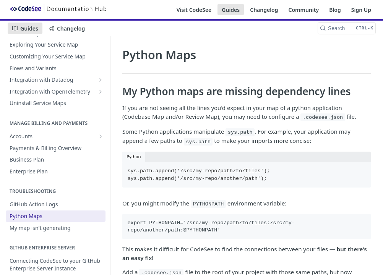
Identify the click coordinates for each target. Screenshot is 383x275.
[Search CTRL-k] (346, 28)
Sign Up (361, 9)
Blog (335, 9)
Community (304, 9)
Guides (231, 9)
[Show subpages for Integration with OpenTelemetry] (100, 92)
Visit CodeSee (194, 9)
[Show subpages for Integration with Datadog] (100, 80)
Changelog (264, 9)
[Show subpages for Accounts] (100, 136)
